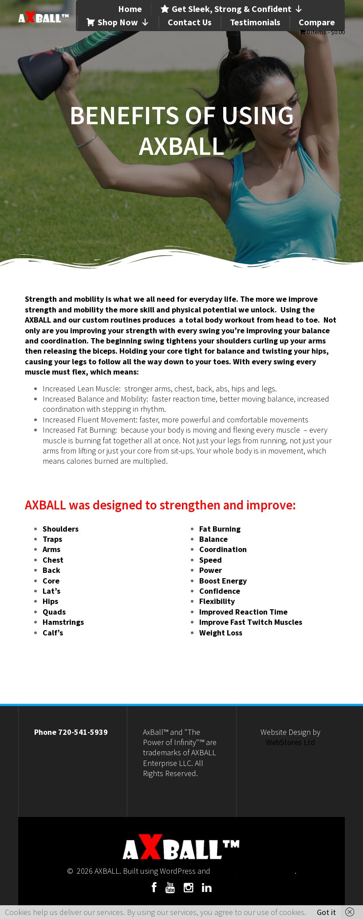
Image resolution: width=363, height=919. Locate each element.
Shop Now (124, 22)
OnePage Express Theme (253, 871)
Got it (326, 912)
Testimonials (255, 22)
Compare (317, 22)
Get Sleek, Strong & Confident (237, 9)
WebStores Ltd (290, 742)
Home (130, 8)
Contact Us (190, 22)
